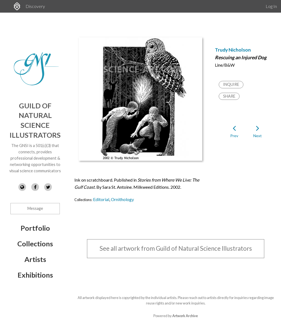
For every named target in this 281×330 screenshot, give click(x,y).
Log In (271, 6)
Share (229, 96)
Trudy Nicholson (233, 50)
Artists (35, 259)
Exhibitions (35, 275)
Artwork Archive (185, 316)
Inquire (231, 84)
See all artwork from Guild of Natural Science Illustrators (176, 248)
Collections (35, 243)
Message (35, 208)
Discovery (35, 6)
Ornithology (122, 199)
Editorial (101, 199)
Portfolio (35, 228)
